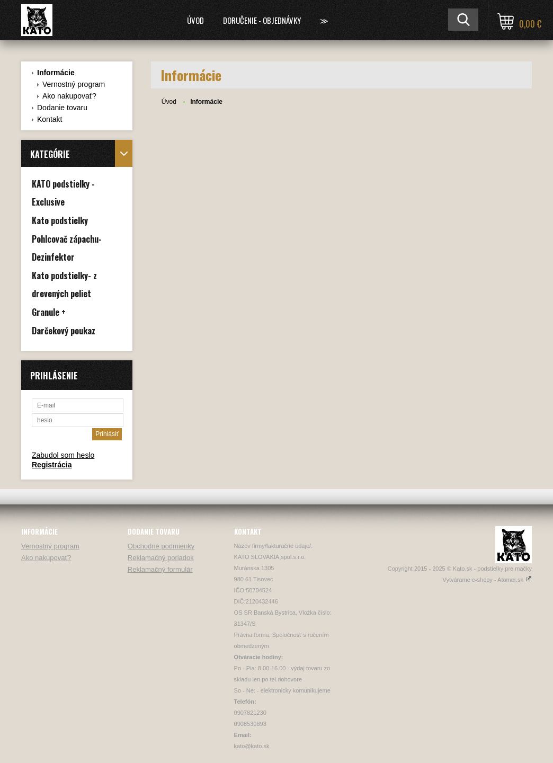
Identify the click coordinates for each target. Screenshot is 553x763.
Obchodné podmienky (161, 546)
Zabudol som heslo (63, 455)
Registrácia (52, 464)
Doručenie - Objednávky (262, 20)
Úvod (195, 20)
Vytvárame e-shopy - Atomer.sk (487, 579)
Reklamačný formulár (160, 569)
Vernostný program (73, 84)
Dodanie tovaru (62, 107)
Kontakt (49, 119)
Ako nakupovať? (69, 96)
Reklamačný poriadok (161, 558)
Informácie (56, 72)
